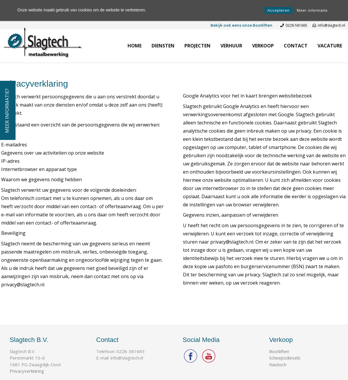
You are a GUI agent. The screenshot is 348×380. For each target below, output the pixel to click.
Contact (296, 45)
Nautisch (277, 364)
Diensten (163, 45)
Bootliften (279, 351)
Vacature (330, 45)
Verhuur (231, 45)
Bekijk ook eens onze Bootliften (241, 25)
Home (135, 45)
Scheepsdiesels (285, 358)
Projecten (197, 45)
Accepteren (278, 10)
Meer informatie (312, 10)
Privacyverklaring (27, 371)
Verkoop (263, 45)
